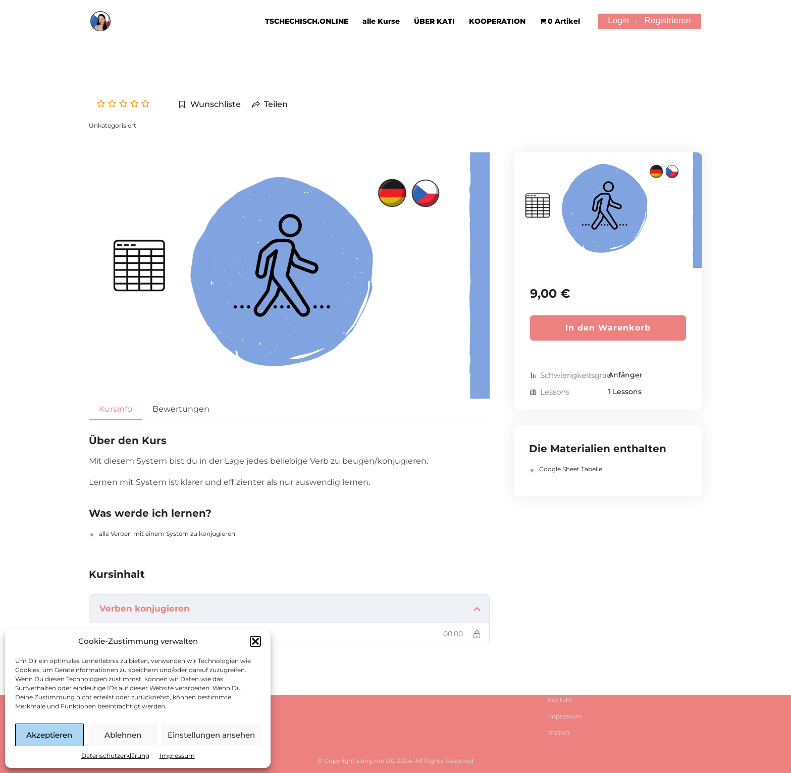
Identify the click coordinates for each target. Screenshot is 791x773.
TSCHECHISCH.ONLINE (306, 21)
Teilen (270, 104)
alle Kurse (381, 21)
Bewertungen (180, 409)
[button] (255, 641)
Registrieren (668, 20)
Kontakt (559, 699)
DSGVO (558, 733)
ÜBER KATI (434, 21)
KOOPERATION (497, 21)
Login (618, 20)
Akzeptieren (49, 735)
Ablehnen (122, 735)
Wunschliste (209, 104)
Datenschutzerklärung (115, 755)
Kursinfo (115, 409)
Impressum (177, 755)
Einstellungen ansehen (211, 735)
